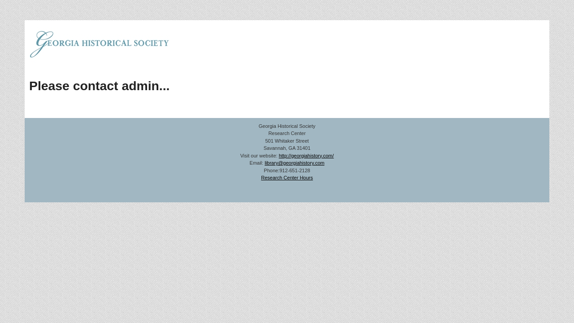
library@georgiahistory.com (294, 163)
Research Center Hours (287, 177)
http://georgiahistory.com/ (306, 155)
